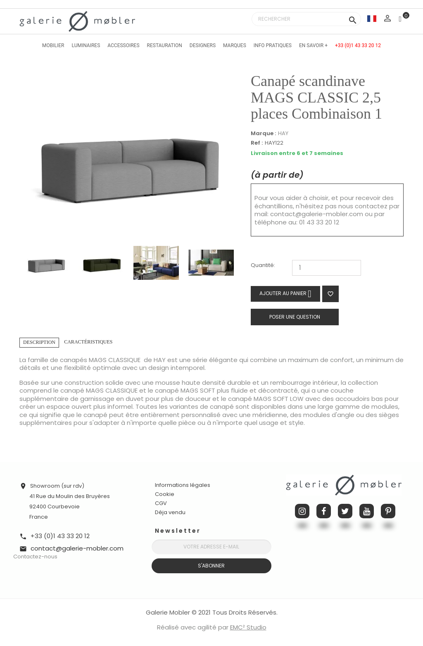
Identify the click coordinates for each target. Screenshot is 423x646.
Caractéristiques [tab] (88, 342)
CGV (161, 503)
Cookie (164, 494)
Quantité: (263, 265)
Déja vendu (170, 512)
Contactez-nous (35, 556)
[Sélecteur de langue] (371, 18)
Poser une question (294, 316)
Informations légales (182, 485)
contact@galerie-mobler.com (316, 214)
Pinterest (388, 511)
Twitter (345, 511)
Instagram (302, 511)
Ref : (257, 143)
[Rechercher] (306, 19)
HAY (283, 133)
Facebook (323, 511)
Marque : (263, 133)
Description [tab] (39, 342)
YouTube (366, 511)
